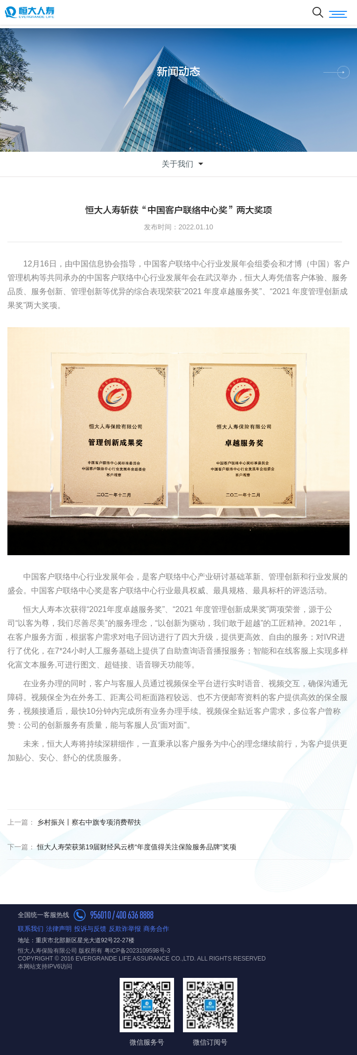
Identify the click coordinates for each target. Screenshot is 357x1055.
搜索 (318, 12)
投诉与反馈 (90, 928)
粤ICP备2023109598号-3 (137, 950)
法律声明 (59, 928)
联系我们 (31, 928)
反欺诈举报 (125, 928)
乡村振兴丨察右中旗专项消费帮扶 (74, 822)
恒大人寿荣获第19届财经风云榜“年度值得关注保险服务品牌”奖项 (121, 847)
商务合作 (156, 928)
